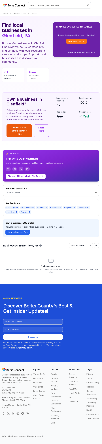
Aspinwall (42, 208)
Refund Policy (92, 414)
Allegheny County (19, 13)
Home (5, 13)
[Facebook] (3, 413)
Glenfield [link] (34, 13)
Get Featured (76, 41)
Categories (38, 387)
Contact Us (73, 401)
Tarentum (25, 212)
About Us (73, 389)
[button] (40, 245)
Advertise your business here (82, 52)
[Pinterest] (22, 413)
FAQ (70, 397)
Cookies (90, 387)
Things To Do (39, 374)
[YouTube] (27, 413)
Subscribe (33, 337)
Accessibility (91, 398)
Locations (37, 382)
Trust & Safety (92, 418)
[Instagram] (17, 413)
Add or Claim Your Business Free (19, 130)
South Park (12, 212)
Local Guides (39, 391)
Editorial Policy (92, 382)
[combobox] (81, 245)
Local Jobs (38, 378)
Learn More (41, 129)
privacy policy (25, 348)
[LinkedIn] (13, 413)
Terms (89, 378)
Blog (53, 423)
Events (54, 374)
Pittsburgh (12, 208)
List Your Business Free (18, 232)
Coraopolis (83, 208)
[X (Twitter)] (8, 413)
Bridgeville (69, 208)
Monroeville (28, 208)
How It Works (74, 393)
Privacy (89, 374)
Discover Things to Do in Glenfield (25, 176)
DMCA (89, 410)
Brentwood (55, 208)
